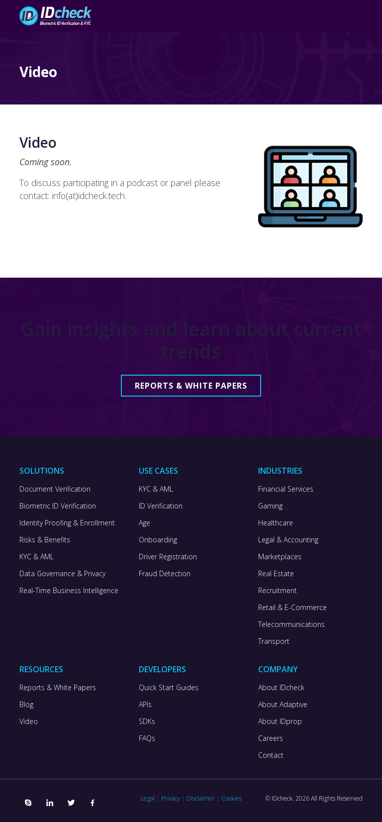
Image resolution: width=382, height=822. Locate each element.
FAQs (147, 738)
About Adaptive (282, 704)
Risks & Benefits (44, 539)
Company (278, 669)
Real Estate (276, 573)
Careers (270, 738)
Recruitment (277, 590)
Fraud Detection (165, 573)
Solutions (41, 470)
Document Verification (55, 489)
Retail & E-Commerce (292, 607)
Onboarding (158, 539)
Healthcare (275, 522)
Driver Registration (168, 556)
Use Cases (158, 470)
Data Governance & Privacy (62, 573)
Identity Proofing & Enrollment (67, 522)
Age (144, 522)
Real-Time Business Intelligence (68, 590)
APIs (145, 704)
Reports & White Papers (191, 385)
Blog (26, 704)
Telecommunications (291, 624)
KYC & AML (36, 556)
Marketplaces (279, 556)
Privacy (170, 798)
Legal (148, 798)
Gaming (270, 506)
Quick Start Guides (168, 687)
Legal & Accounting (288, 539)
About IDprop (280, 721)
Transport (273, 641)
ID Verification (161, 506)
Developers (162, 669)
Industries (280, 470)
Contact (271, 755)
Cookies (231, 798)
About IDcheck (281, 687)
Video (28, 721)
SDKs (147, 721)
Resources (41, 669)
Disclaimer (201, 798)
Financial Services (285, 489)
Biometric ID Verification (57, 506)
